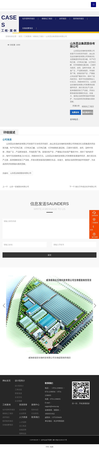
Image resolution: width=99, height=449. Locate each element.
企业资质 (22, 410)
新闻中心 (35, 405)
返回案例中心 (87, 113)
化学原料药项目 (29, 19)
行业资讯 (34, 414)
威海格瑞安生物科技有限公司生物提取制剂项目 (49, 359)
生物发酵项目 (28, 29)
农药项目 (64, 19)
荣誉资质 (18, 394)
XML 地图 (49, 446)
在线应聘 (22, 430)
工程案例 (7, 405)
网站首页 (7, 381)
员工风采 (22, 426)
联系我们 (35, 417)
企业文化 (18, 398)
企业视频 (18, 402)
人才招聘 (22, 422)
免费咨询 (75, 113)
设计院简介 (20, 381)
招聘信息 (22, 433)
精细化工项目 (48, 19)
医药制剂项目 (80, 19)
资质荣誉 (23, 405)
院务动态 (34, 410)
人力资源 (23, 417)
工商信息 (18, 390)
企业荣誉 (22, 414)
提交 (49, 256)
